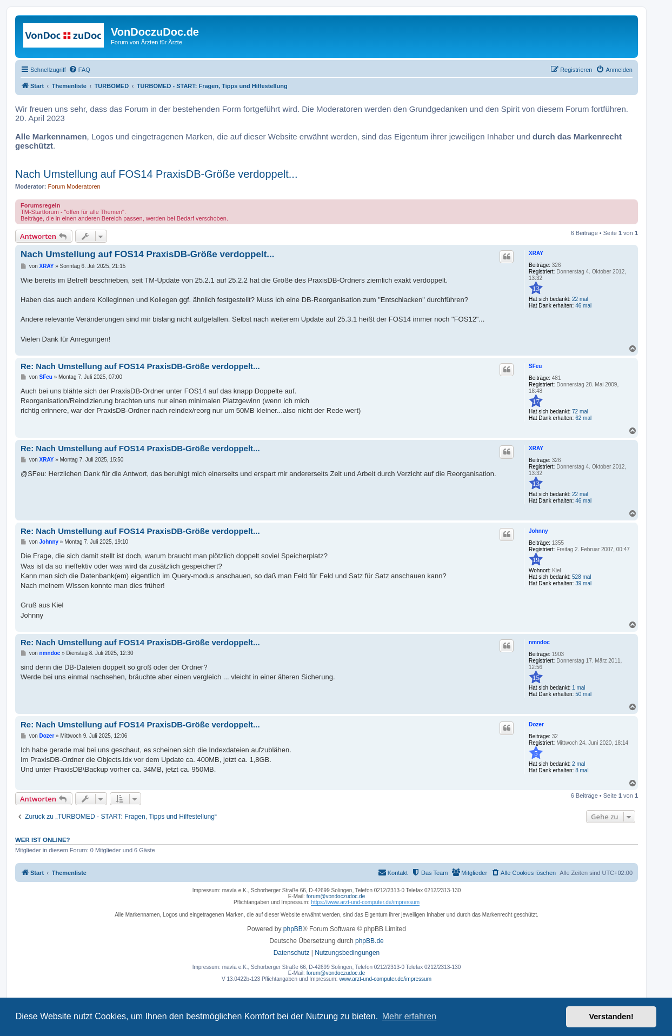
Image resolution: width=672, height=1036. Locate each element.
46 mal (583, 306)
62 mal (583, 418)
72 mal (580, 412)
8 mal (581, 770)
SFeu (535, 366)
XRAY (536, 253)
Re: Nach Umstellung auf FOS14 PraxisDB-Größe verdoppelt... (140, 366)
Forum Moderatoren (74, 186)
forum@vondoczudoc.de (336, 896)
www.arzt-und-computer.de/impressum (385, 979)
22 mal (580, 299)
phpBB (293, 929)
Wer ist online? (42, 840)
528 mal (581, 577)
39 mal (583, 583)
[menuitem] (79, 69)
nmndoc (539, 642)
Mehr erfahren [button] (409, 1016)
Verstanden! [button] (611, 1016)
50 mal (583, 694)
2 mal (578, 764)
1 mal (578, 688)
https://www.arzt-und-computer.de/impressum (365, 902)
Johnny (538, 531)
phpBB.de (369, 941)
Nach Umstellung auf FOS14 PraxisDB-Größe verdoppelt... (156, 174)
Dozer (536, 724)
